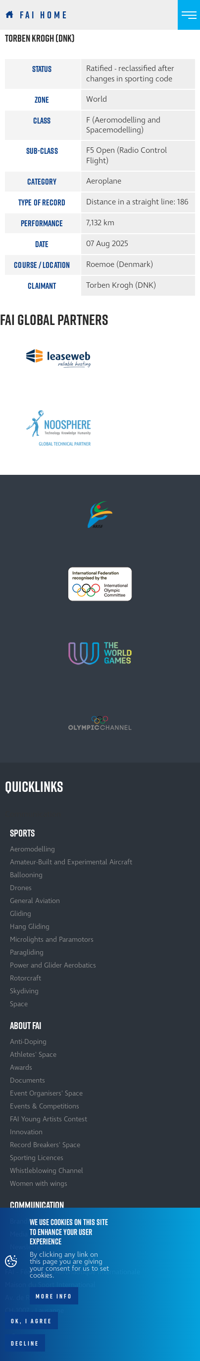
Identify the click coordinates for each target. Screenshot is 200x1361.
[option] (58, 358)
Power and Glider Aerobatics (53, 965)
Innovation (26, 1132)
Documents (27, 1080)
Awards (21, 1067)
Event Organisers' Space (46, 1093)
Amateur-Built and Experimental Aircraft (71, 862)
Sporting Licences (36, 1158)
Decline (25, 1352)
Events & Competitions (44, 1106)
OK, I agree (31, 1329)
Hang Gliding (30, 926)
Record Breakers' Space (45, 1145)
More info (54, 1304)
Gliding (20, 913)
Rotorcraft (25, 978)
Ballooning (26, 875)
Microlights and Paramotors (52, 939)
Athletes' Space (33, 1054)
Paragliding (27, 952)
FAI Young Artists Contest (48, 1119)
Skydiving (24, 991)
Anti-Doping (28, 1041)
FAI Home (44, 15)
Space (19, 1004)
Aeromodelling (32, 849)
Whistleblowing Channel (46, 1170)
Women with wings (38, 1183)
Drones (21, 888)
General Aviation (35, 901)
